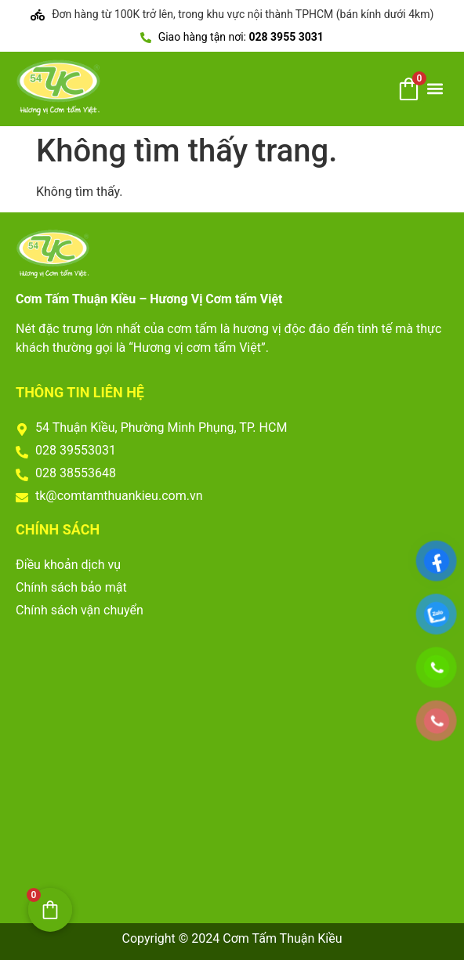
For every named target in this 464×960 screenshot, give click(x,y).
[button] (435, 89)
